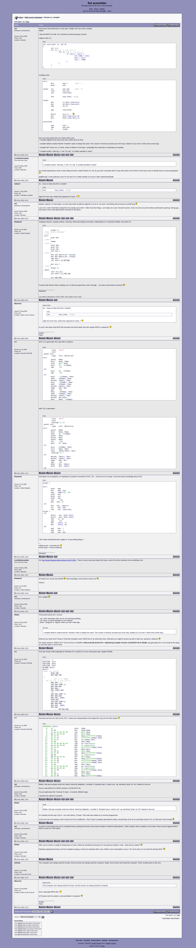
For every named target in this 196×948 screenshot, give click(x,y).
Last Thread (166, 918)
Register (102, 9)
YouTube (113, 943)
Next (27, 21)
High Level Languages (33, 17)
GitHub (108, 943)
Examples (105, 940)
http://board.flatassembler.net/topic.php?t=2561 (59, 560)
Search (96, 9)
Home (91, 9)
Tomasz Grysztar (96, 943)
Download (87, 940)
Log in (109, 11)
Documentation (95, 940)
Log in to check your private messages (94, 11)
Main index (79, 940)
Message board (113, 940)
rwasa (102, 946)
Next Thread (175, 918)
